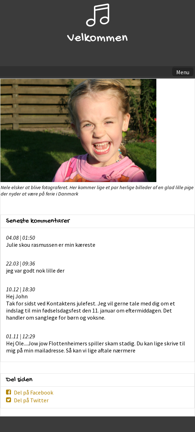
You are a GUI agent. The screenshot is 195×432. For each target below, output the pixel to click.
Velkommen (97, 38)
